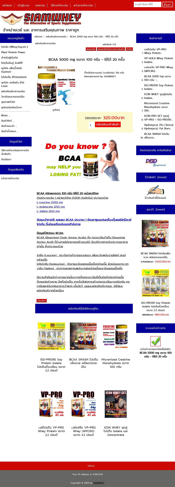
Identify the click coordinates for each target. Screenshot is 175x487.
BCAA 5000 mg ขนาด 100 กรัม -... (157, 78)
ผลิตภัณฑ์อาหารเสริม (56, 36)
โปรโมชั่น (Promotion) (13, 77)
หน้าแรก (7, 5)
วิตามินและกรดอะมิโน (12, 97)
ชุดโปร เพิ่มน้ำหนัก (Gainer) (11, 70)
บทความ (40, 5)
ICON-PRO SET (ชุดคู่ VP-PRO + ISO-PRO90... (158, 118)
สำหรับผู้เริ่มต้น (9, 57)
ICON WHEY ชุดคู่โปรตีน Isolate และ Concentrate (116, 431)
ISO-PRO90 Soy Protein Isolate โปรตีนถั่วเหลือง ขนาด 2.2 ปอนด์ (51, 365)
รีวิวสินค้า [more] (155, 177)
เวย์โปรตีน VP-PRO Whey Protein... (155, 51)
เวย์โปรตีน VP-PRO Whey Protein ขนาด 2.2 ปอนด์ (51, 431)
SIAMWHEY (98, 482)
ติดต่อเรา (6, 159)
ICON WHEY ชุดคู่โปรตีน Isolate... (158, 96)
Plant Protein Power (13, 52)
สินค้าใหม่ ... (7, 121)
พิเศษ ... (5, 115)
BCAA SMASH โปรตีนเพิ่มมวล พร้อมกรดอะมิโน (83, 363)
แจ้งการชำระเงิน (83, 5)
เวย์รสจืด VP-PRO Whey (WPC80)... (158, 69)
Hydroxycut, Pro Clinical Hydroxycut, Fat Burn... (158, 127)
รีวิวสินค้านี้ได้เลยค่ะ (155, 192)
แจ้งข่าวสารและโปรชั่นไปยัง (156, 347)
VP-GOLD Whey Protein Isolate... (158, 60)
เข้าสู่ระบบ (23, 5)
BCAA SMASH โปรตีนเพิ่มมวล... (156, 136)
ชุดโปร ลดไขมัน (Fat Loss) (12, 84)
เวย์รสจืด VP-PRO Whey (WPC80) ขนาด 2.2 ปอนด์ (83, 431)
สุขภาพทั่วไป (8, 102)
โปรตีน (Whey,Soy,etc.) (14, 47)
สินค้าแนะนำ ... (9, 126)
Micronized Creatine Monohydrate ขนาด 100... (157, 107)
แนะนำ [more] (156, 209)
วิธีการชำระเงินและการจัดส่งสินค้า (15, 152)
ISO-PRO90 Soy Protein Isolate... (158, 87)
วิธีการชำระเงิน (59, 5)
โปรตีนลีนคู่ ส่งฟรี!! (11, 63)
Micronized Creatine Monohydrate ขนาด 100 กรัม (116, 363)
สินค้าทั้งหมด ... (9, 131)
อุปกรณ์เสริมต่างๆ (11, 107)
